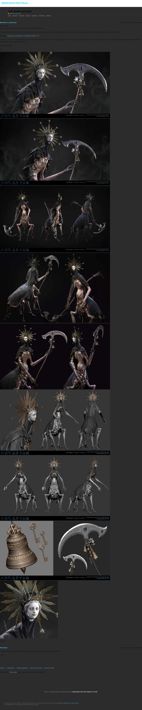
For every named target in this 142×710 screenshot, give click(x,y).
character (42, 15)
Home (2, 668)
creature (15, 15)
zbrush (28, 15)
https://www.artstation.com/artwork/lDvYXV (23, 36)
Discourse (13, 672)
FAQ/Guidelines (22, 668)
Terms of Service (36, 668)
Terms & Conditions (63, 703)
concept (21, 15)
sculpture (34, 15)
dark (9, 15)
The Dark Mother (20, 11)
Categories (10, 668)
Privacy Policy (49, 668)
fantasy (48, 15)
